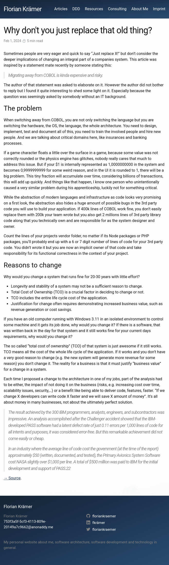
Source (15, 478)
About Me (139, 9)
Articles (60, 9)
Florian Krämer (23, 9)
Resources (94, 9)
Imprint (159, 9)
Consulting (117, 9)
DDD (76, 9)
